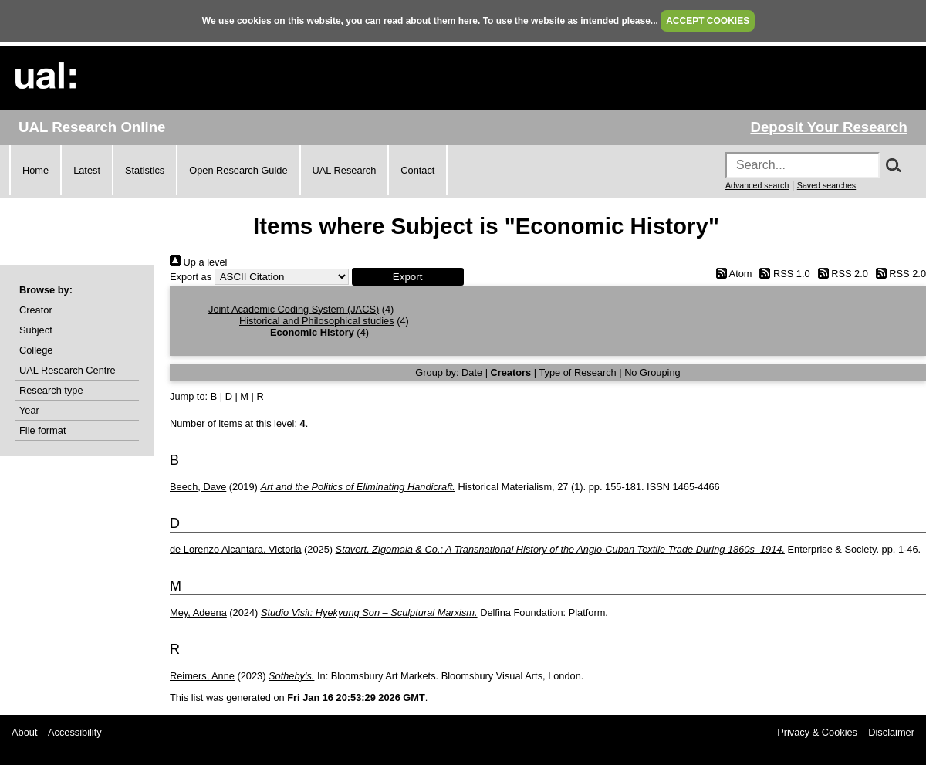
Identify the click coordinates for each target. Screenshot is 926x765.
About (24, 732)
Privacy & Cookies (817, 732)
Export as (190, 277)
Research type (51, 390)
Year (29, 410)
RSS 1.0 (782, 273)
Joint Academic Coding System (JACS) (293, 309)
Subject (35, 330)
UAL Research (345, 170)
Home (35, 170)
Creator (35, 310)
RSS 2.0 (840, 273)
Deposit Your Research (828, 127)
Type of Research (577, 372)
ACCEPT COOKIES (707, 20)
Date (471, 372)
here (468, 20)
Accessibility (75, 732)
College (35, 350)
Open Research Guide (238, 170)
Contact (417, 170)
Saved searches (826, 185)
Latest (86, 170)
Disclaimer (891, 732)
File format (42, 430)
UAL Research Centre (67, 370)
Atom (731, 273)
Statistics (144, 170)
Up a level (198, 262)
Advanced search (757, 185)
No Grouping (652, 372)
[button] (408, 277)
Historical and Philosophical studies (316, 321)
